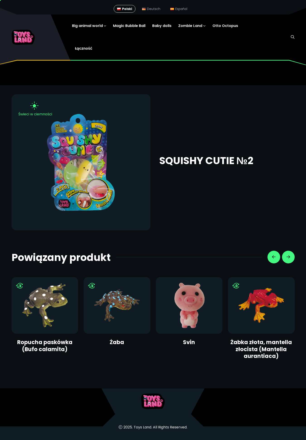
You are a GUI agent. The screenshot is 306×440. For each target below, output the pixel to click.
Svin (189, 342)
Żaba (117, 342)
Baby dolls (161, 25)
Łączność (83, 48)
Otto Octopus (225, 25)
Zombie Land (190, 25)
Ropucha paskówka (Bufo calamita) (44, 345)
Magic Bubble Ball (129, 25)
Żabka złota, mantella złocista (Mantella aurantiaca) (261, 349)
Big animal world (87, 25)
